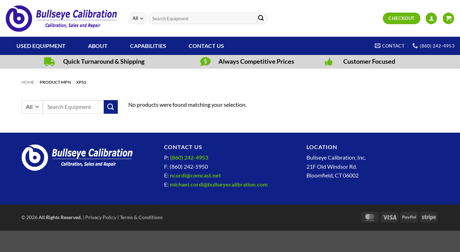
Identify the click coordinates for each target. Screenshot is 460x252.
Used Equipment (41, 45)
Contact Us (206, 45)
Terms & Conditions (141, 217)
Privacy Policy (100, 217)
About (98, 45)
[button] (431, 18)
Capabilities (148, 45)
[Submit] (261, 18)
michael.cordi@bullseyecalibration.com (219, 184)
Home (27, 82)
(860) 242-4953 (189, 157)
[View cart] (448, 18)
